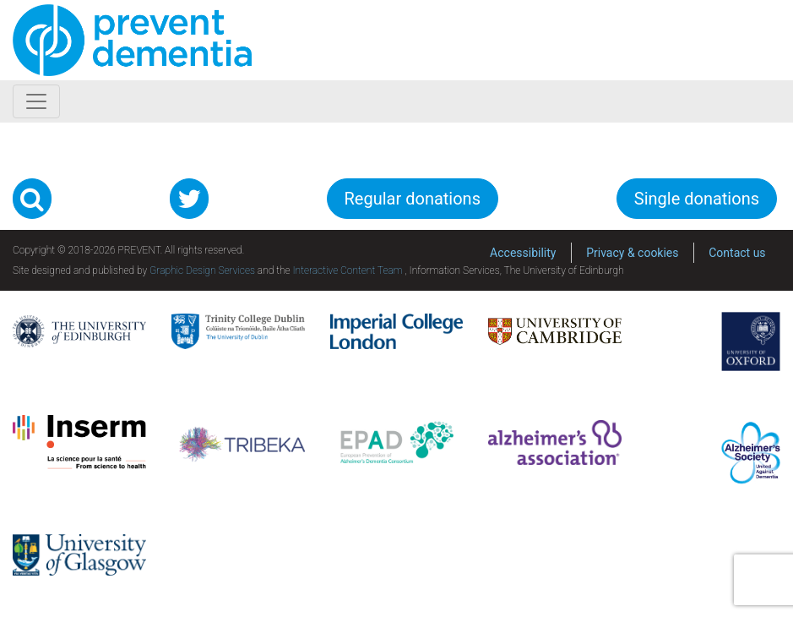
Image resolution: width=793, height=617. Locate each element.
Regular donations (413, 198)
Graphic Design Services (202, 270)
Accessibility (523, 252)
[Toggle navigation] (36, 101)
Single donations (696, 198)
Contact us (737, 252)
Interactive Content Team (347, 270)
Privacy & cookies (632, 252)
